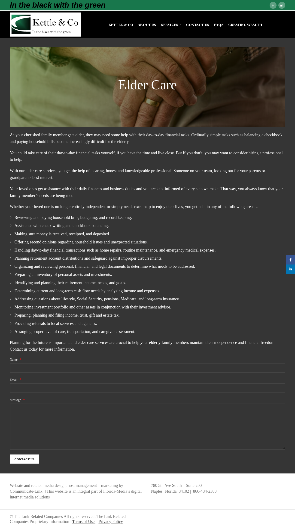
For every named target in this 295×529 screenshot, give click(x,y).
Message (17, 400)
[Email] (147, 388)
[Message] (147, 427)
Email (15, 380)
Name (15, 359)
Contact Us (25, 459)
